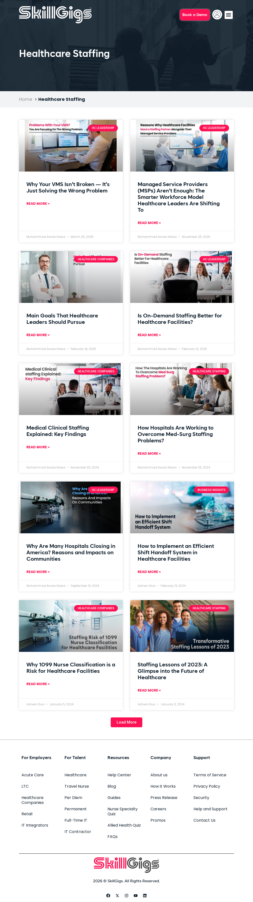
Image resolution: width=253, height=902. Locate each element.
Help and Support (210, 809)
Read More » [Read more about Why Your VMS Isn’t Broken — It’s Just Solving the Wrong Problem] (38, 203)
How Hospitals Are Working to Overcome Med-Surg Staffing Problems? (175, 434)
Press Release (163, 797)
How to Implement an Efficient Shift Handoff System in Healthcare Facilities (176, 553)
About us (159, 775)
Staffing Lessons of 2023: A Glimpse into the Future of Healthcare (173, 671)
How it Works (163, 786)
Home (25, 99)
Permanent (75, 809)
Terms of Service (209, 775)
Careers (158, 809)
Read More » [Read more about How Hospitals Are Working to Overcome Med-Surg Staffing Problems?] (149, 453)
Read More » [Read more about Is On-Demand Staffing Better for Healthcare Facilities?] (149, 334)
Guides (114, 797)
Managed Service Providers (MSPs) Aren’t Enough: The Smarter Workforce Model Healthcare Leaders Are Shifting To (179, 197)
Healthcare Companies (32, 800)
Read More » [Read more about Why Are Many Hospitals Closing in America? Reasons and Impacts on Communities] (38, 571)
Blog (111, 786)
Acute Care (32, 775)
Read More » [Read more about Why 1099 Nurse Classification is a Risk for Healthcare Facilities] (38, 683)
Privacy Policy (206, 786)
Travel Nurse (76, 786)
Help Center (119, 775)
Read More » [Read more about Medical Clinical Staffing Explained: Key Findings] (38, 447)
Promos (158, 820)
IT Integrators (34, 825)
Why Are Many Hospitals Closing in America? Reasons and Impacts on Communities (70, 553)
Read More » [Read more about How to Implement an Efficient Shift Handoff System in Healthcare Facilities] (149, 571)
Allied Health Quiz (124, 825)
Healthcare (75, 775)
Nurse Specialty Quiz (122, 811)
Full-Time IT (75, 820)
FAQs (112, 836)
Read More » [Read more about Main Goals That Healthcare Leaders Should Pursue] (38, 334)
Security (201, 797)
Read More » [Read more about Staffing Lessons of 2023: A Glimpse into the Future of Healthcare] (149, 690)
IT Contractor (77, 831)
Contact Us (204, 820)
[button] (229, 15)
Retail (26, 814)
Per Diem (73, 797)
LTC (25, 786)
